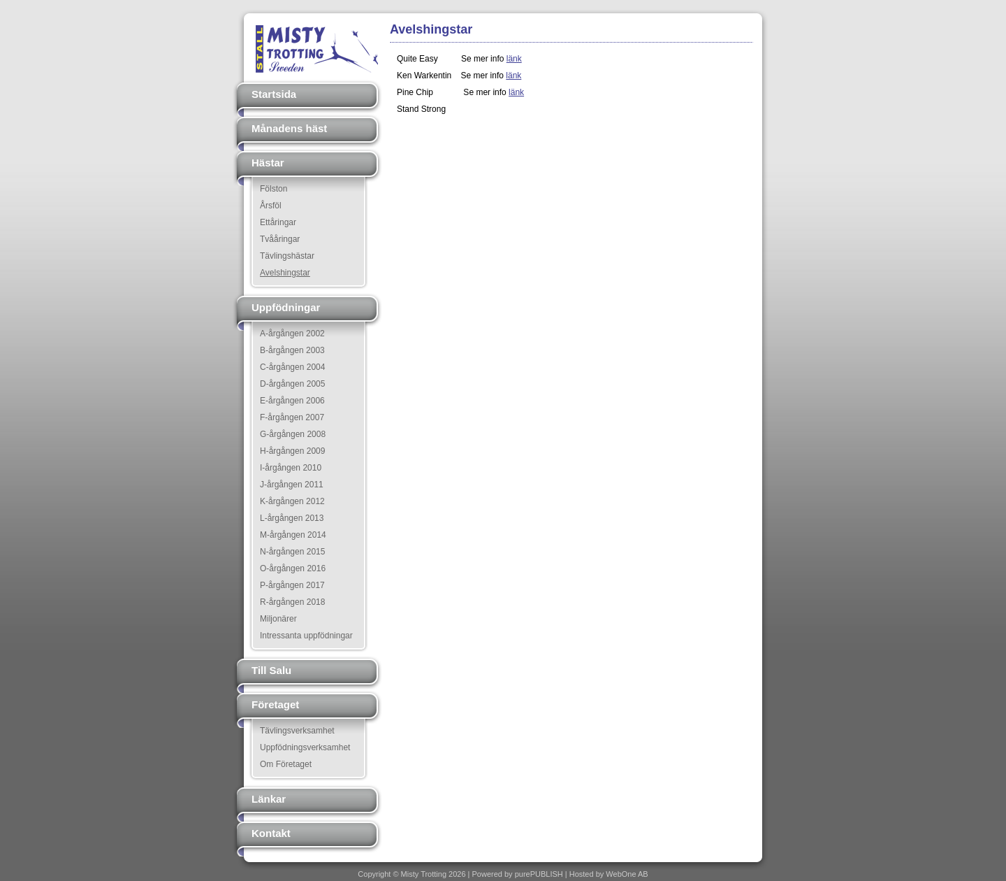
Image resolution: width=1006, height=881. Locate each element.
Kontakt (271, 833)
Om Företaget (286, 764)
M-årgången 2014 (293, 535)
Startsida (274, 94)
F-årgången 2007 (292, 417)
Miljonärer (278, 619)
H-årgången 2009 (292, 451)
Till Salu (271, 670)
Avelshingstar (285, 273)
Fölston (273, 189)
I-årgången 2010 (290, 468)
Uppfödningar (286, 307)
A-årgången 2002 (292, 333)
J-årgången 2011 (291, 484)
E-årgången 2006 (292, 401)
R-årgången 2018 (292, 602)
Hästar (268, 163)
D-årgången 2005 (292, 384)
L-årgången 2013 (291, 518)
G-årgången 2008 (293, 434)
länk (514, 59)
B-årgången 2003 (292, 350)
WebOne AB (627, 874)
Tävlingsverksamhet (297, 731)
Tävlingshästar (287, 256)
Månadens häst (289, 128)
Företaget (275, 704)
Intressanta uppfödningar (306, 635)
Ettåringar (278, 222)
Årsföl (271, 205)
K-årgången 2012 (292, 501)
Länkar (269, 799)
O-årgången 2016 (293, 568)
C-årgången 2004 (292, 367)
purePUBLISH (539, 874)
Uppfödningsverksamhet (305, 747)
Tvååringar (280, 239)
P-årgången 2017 (292, 585)
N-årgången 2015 (292, 552)
